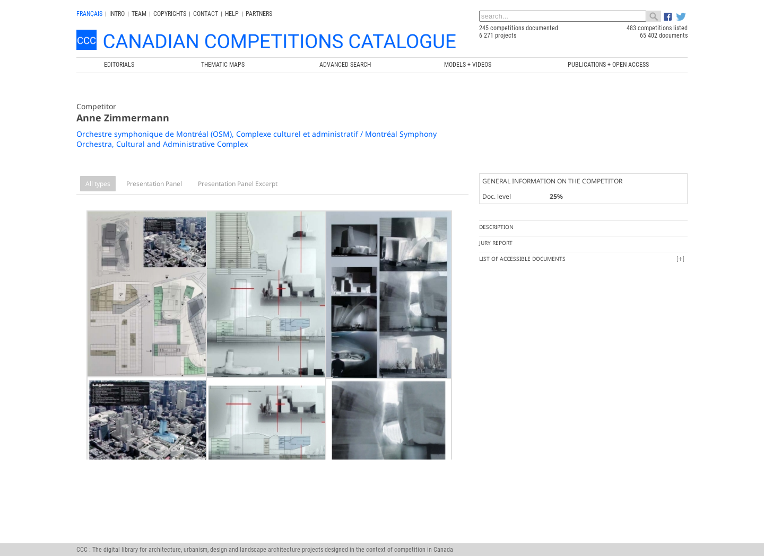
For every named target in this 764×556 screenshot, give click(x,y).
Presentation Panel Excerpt (237, 183)
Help (232, 13)
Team (139, 13)
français (89, 13)
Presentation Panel (154, 183)
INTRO (117, 13)
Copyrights (169, 13)
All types (97, 183)
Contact (205, 13)
